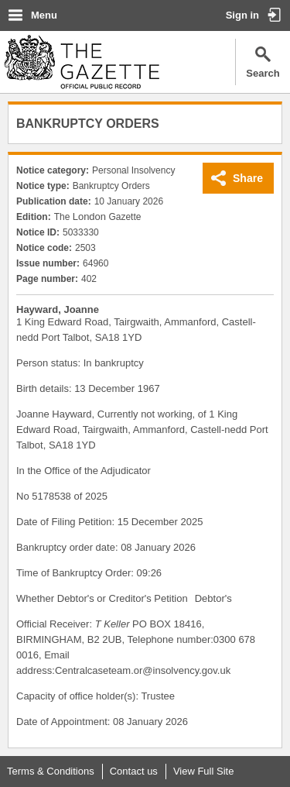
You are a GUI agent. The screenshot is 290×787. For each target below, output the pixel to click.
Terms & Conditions (50, 771)
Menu (44, 15)
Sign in (242, 15)
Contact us (134, 771)
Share (248, 178)
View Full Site (203, 771)
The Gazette (81, 62)
